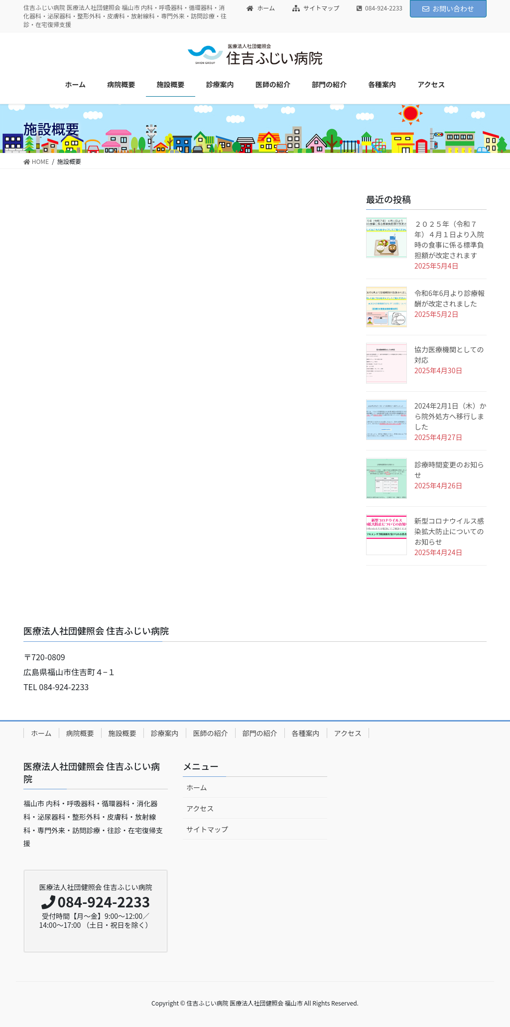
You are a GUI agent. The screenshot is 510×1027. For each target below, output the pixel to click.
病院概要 (80, 733)
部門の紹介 (260, 733)
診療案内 (165, 733)
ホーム (261, 8)
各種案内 (306, 733)
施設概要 (122, 733)
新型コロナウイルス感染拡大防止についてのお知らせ (449, 531)
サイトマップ (316, 8)
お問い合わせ (448, 8)
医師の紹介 (210, 733)
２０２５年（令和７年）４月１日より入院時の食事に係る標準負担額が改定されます (449, 239)
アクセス (348, 733)
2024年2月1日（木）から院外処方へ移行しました (450, 416)
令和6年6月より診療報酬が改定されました (449, 298)
